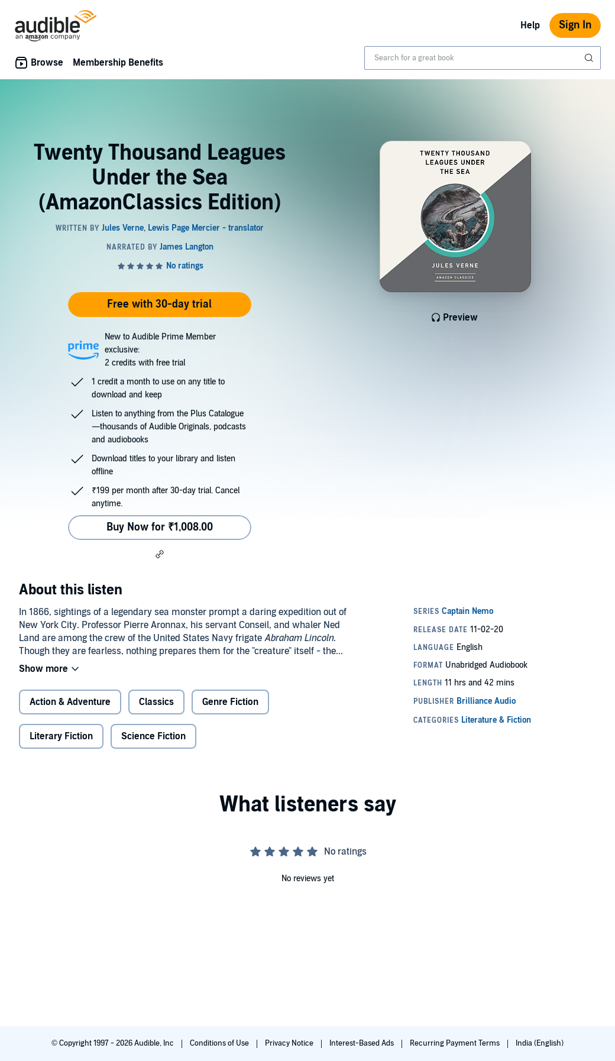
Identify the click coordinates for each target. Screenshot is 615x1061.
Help (530, 25)
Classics (156, 702)
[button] (159, 554)
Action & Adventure (70, 702)
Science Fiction (153, 736)
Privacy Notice (290, 1043)
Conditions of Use (220, 1043)
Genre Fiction (230, 702)
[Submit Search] (590, 58)
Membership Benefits (118, 63)
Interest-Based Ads (362, 1043)
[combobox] (482, 58)
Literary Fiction (61, 736)
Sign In (575, 25)
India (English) (540, 1043)
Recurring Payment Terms (455, 1043)
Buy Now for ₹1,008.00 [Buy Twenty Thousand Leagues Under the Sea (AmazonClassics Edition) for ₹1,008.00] (159, 527)
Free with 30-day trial (159, 304)
